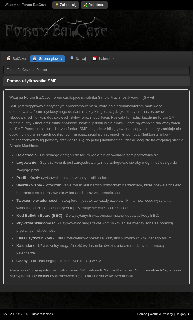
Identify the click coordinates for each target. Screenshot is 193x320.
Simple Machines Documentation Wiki (135, 270)
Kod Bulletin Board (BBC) (39, 215)
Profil (21, 178)
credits (43, 276)
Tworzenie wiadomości (36, 200)
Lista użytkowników (34, 238)
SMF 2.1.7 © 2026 (15, 314)
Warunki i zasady (161, 314)
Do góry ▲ (183, 314)
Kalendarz (25, 245)
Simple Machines (41, 314)
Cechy (22, 261)
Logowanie (26, 162)
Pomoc (142, 314)
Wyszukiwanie (29, 185)
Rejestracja (26, 155)
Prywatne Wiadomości (36, 223)
